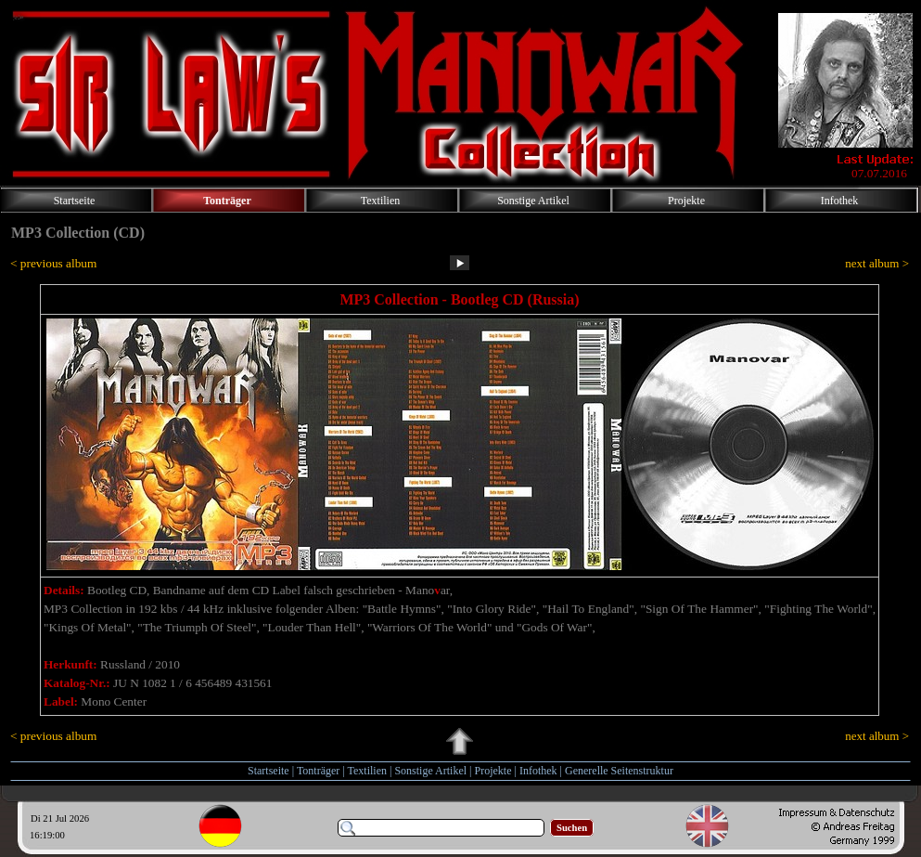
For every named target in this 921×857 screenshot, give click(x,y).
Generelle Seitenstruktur (619, 770)
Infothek (538, 770)
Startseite (268, 770)
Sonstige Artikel (430, 770)
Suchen (571, 828)
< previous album (53, 263)
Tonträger (318, 770)
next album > (877, 263)
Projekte (493, 770)
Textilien (367, 770)
